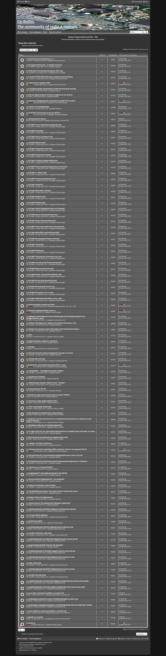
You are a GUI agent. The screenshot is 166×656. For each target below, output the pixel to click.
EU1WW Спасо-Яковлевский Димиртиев (44, 125)
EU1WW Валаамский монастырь (41, 286)
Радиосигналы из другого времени (42, 341)
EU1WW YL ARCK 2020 (37, 173)
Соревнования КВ (59, 320)
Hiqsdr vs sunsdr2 (35, 617)
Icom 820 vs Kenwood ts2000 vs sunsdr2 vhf (46, 593)
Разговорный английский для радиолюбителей (48, 437)
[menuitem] (27, 2)
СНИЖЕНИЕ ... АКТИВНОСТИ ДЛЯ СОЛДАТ (45, 371)
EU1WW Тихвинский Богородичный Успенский (47, 167)
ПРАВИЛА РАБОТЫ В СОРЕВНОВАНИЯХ (45, 425)
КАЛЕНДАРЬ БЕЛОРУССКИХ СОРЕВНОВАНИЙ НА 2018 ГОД (53, 599)
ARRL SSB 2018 (34, 563)
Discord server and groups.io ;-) (41, 59)
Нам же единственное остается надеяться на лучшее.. (50, 95)
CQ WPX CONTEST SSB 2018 (40, 533)
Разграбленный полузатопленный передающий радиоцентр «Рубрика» (57, 461)
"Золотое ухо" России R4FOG (40, 467)
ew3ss (28, 595)
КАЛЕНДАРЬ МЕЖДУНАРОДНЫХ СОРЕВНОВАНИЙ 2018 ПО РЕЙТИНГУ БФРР (60, 605)
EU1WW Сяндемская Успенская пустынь (45, 257)
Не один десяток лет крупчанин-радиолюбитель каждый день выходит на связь (61, 431)
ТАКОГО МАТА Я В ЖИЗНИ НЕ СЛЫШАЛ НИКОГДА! (49, 503)
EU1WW (31, 67)
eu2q (28, 120)
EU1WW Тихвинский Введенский (41, 179)
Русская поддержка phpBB (26, 646)
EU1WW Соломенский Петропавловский (45, 263)
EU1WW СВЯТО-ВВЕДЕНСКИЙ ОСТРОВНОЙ (46, 209)
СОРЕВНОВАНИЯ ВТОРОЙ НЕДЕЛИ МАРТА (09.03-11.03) (51, 557)
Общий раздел (60, 126)
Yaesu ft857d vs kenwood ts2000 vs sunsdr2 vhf (47, 611)
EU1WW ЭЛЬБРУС (35, 185)
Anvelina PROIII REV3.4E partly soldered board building (50, 77)
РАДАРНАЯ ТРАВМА (36, 377)
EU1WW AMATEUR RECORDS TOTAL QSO (45, 298)
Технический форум (60, 102)
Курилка (58, 67)
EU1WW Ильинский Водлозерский (42, 281)
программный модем (37, 119)
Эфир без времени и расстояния (41, 485)
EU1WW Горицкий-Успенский (40, 149)
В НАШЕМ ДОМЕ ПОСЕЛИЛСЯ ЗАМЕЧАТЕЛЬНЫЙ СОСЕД (52, 89)
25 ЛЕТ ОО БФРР (35, 521)
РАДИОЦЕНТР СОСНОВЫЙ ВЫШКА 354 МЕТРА (47, 473)
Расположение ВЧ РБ (37, 389)
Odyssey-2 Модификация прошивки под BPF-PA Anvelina (51, 101)
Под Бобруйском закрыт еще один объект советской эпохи (52, 491)
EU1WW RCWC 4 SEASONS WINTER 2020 (45, 275)
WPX (30, 335)
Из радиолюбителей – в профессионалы (45, 65)
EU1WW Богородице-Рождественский (43, 239)
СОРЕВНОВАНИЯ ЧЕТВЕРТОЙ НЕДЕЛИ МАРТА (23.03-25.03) (53, 539)
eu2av (31, 85)
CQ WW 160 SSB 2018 (37, 575)
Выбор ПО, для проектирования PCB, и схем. (47, 365)
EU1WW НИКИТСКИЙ (36, 143)
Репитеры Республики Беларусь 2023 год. (45, 71)
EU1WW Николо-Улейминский (40, 137)
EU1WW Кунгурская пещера (39, 155)
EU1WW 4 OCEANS (36, 245)
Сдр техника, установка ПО (60, 120)
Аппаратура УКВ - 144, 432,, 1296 (65, 306)
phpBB (31, 642)
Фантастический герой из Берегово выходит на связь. (50, 353)
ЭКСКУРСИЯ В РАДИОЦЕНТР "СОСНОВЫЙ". (46, 479)
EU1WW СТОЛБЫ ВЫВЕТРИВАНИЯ (43, 161)
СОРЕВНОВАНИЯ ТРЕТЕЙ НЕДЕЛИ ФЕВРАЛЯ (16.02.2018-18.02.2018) (56, 587)
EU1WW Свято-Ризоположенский (42, 221)
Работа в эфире (60, 73)
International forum (59, 60)
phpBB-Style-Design (40, 644)
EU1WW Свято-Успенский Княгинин (43, 215)
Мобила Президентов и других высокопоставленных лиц (52, 323)
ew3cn (28, 396)
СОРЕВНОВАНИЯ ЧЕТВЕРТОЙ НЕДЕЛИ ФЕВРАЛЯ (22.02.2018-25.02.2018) (58, 581)
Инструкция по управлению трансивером (45, 413)
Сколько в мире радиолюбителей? (42, 401)
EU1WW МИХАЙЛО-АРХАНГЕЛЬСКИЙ (43, 233)
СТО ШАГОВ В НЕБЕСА (38, 515)
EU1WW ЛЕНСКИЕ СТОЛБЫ (39, 191)
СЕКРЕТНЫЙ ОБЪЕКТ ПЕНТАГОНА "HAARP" (46, 383)
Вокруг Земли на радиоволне (40, 497)
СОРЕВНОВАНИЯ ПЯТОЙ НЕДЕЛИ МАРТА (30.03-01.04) (50, 527)
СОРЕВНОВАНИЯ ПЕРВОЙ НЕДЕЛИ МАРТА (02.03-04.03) (51, 569)
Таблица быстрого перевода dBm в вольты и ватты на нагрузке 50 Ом (57, 449)
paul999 (40, 648)
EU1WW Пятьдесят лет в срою (40, 292)
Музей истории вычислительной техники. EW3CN (49, 395)
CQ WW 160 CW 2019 (36, 359)
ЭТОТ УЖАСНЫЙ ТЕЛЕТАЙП (40, 407)
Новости (31, 623)
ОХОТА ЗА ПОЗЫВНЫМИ (38, 107)
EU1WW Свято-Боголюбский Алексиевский (46, 227)
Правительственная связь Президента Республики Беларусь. (54, 329)
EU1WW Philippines (36, 251)
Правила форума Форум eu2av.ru (42, 310)
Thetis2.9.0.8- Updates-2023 (39, 83)
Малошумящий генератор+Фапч (41, 304)
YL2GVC (29, 60)
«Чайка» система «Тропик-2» (40, 443)
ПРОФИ (31, 347)
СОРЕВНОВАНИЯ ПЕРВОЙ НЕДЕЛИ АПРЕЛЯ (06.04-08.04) (52, 509)
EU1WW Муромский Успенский (41, 269)
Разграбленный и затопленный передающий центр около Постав (55, 455)
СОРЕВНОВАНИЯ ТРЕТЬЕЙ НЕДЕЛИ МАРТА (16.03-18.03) (51, 551)
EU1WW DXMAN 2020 (36, 197)
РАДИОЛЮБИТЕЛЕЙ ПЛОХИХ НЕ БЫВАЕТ (45, 545)
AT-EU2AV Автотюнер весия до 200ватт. (44, 113)
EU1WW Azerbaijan (36, 131)
